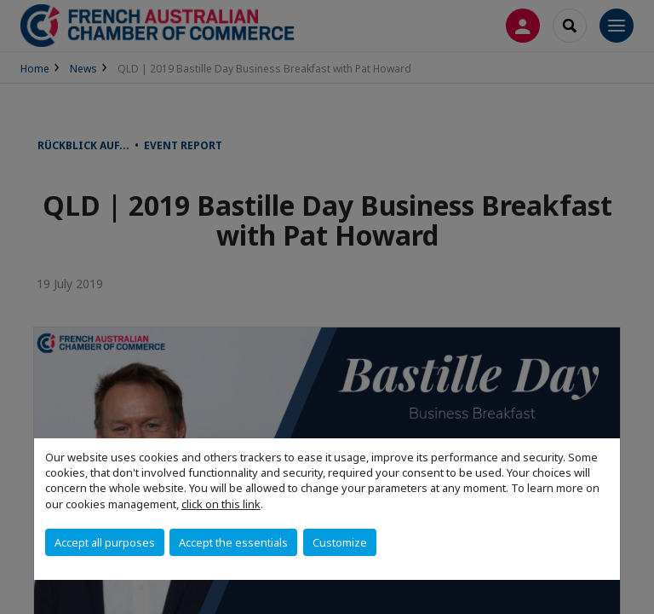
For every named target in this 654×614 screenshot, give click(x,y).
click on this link (221, 504)
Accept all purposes (104, 542)
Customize (340, 542)
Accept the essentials (233, 542)
